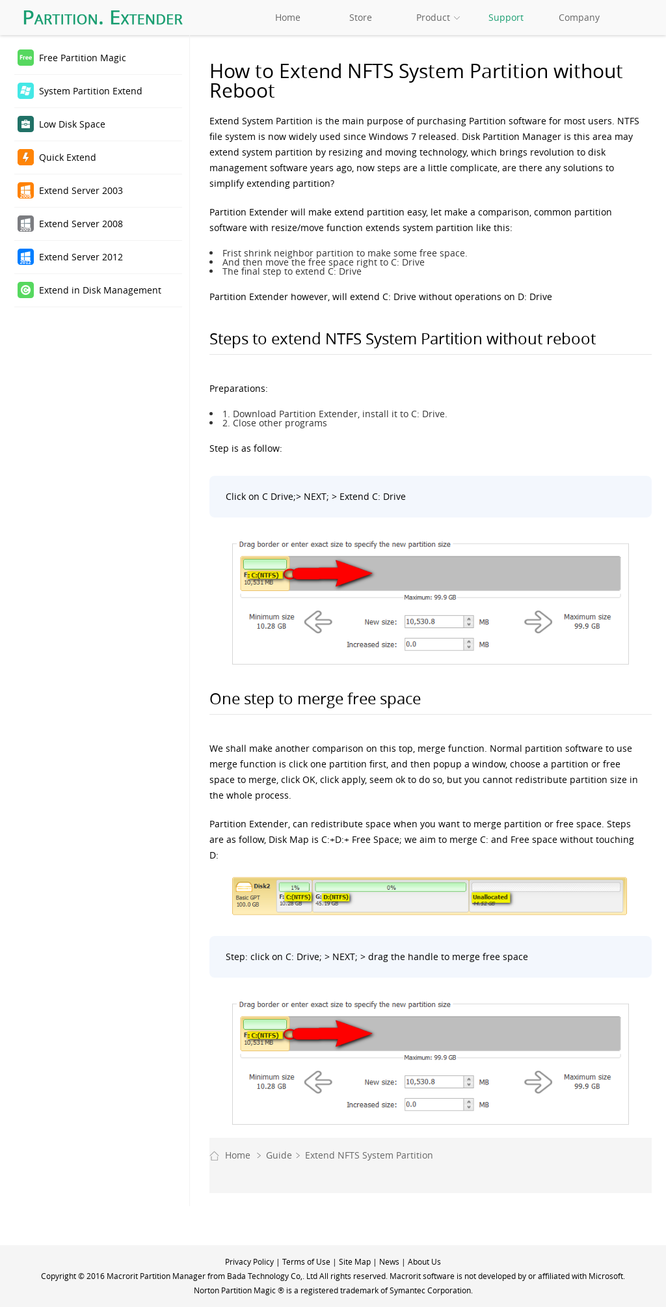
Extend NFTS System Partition (369, 1155)
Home (287, 17)
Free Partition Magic (82, 57)
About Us (424, 1261)
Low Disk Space (72, 124)
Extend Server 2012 (81, 257)
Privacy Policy (249, 1261)
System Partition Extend (90, 91)
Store (360, 17)
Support (506, 17)
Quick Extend (67, 157)
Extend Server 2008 (81, 223)
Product (433, 17)
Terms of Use (306, 1261)
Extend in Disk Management (100, 290)
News (389, 1261)
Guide (279, 1155)
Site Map (355, 1261)
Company (579, 17)
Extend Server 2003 (81, 190)
